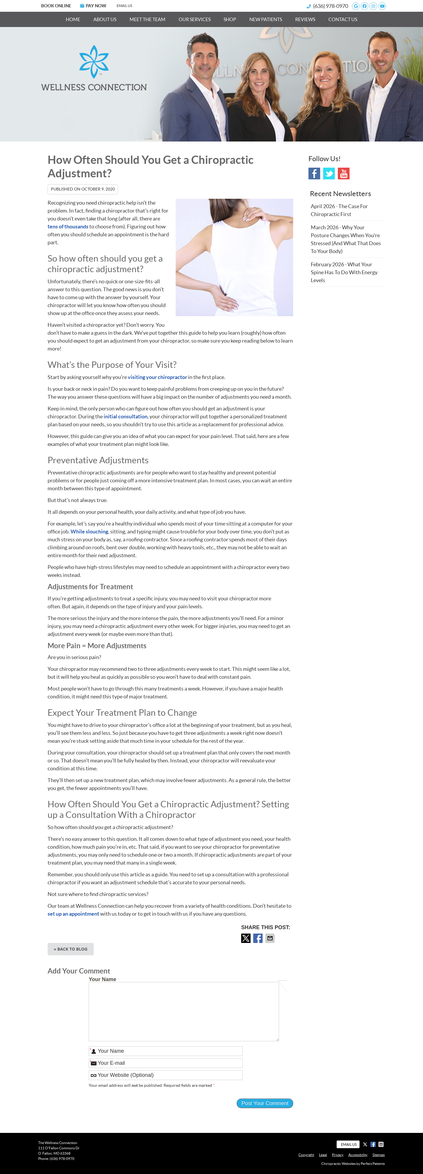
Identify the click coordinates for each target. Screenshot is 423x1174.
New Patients (265, 19)
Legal (323, 1155)
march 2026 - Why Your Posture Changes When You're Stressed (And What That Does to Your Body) (346, 239)
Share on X (246, 938)
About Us (104, 19)
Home (73, 19)
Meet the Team (147, 19)
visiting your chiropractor (157, 377)
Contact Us (342, 19)
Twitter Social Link (329, 173)
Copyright (306, 1155)
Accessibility (357, 1155)
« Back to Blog (71, 949)
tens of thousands (68, 226)
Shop (230, 19)
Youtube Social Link (344, 173)
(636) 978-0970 (330, 6)
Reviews (305, 19)
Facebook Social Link (314, 173)
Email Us (124, 6)
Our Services (195, 19)
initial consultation (125, 416)
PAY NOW (93, 5)
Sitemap (378, 1155)
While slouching (89, 531)
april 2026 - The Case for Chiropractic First (339, 210)
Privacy (337, 1155)
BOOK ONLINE (56, 5)
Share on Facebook (258, 938)
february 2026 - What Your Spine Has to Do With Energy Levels (344, 272)
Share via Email (270, 938)
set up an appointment (73, 914)
